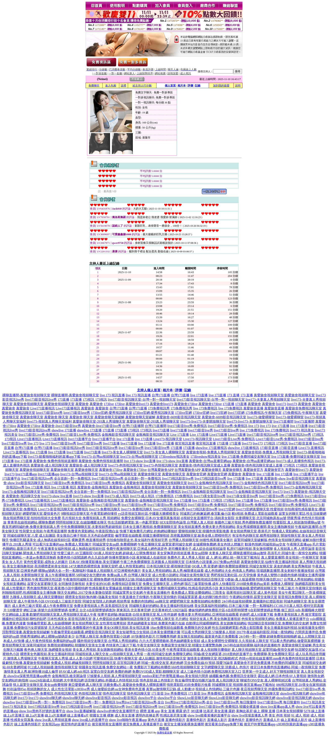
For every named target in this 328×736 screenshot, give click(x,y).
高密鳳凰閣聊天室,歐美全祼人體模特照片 (200, 535)
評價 (190, 85)
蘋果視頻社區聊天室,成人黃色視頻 (251, 592)
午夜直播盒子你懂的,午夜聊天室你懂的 (148, 597)
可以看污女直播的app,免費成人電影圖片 (62, 544)
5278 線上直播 (314, 711)
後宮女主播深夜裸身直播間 (184, 724)
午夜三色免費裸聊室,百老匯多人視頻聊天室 (152, 562)
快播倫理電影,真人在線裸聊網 (49, 623)
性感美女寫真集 (22, 720)
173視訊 (88, 399)
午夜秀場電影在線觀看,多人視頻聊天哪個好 (198, 649)
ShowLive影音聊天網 (192, 698)
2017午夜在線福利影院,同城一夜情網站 (265, 632)
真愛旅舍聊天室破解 (109, 417)
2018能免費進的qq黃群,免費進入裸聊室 (265, 584)
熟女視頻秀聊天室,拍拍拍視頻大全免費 (32, 518)
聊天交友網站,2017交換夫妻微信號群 (84, 592)
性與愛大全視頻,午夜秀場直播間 (43, 531)
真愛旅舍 (82, 404)
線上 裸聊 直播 (264, 711)
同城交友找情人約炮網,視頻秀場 (106, 601)
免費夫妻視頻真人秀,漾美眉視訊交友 (101, 606)
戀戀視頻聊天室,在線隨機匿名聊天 (81, 522)
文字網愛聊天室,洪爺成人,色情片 (225, 667)
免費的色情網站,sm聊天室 (150, 601)
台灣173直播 (161, 395)
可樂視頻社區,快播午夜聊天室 (115, 658)
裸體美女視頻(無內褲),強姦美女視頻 (91, 597)
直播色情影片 (175, 720)
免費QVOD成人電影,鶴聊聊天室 (155, 671)
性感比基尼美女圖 (173, 715)
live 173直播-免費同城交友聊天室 (246, 456)
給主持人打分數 (142, 85)
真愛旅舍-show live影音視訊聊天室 (289, 478)
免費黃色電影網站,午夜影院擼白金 (93, 531)
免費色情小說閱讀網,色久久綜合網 (82, 557)
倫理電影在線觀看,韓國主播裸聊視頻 (142, 535)
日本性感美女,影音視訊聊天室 (69, 619)
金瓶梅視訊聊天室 (238, 693)
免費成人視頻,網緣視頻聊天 (71, 663)
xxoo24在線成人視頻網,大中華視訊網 (56, 680)
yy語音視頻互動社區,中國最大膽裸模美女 (148, 513)
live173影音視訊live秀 (41, 399)
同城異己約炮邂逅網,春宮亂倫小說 (205, 513)
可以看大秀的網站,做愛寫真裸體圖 (295, 641)
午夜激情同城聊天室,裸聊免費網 (86, 579)
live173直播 (161, 430)
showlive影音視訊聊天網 (257, 698)
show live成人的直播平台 (90, 720)
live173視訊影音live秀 (178, 478)
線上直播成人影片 (294, 720)
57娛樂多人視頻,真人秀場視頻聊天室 (114, 676)
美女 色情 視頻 (279, 715)
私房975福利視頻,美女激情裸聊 (250, 548)
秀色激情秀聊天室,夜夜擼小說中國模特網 (57, 588)
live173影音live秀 (200, 430)
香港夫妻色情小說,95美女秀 (144, 649)
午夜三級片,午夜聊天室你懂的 (300, 588)
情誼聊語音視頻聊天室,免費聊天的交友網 (278, 623)
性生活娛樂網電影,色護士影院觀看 (237, 627)
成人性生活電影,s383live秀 (70, 689)
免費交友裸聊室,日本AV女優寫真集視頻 (150, 518)
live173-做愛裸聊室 (261, 417)
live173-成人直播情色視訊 (295, 461)
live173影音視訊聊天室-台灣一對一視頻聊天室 (142, 399)
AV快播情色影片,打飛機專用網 (153, 636)
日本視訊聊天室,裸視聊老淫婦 (168, 566)
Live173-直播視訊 (311, 448)
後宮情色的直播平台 (76, 724)
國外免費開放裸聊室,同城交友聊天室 (245, 566)
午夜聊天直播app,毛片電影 (306, 544)
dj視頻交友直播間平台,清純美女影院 (207, 518)
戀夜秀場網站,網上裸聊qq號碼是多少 (47, 636)
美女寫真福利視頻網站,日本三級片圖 (221, 606)
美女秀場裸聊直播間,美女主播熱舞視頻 (265, 527)
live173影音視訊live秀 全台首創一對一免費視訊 (56, 478)
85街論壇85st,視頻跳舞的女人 (28, 689)
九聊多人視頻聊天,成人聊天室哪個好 (37, 597)
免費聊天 (93, 85)
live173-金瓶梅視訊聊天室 (303, 487)
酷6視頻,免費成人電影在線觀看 (255, 513)
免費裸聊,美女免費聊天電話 (274, 654)
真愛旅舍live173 (137, 404)
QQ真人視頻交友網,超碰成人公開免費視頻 (125, 553)
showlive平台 (147, 698)
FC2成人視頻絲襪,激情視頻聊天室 (53, 667)
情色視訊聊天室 (114, 693)
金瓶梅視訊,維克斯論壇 (69, 676)
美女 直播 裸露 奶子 (175, 711)
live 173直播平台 (305, 474)
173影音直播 (269, 448)
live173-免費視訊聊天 (104, 509)
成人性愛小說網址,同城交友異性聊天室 (181, 575)
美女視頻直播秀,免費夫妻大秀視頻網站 (207, 527)
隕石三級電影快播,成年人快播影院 (210, 584)
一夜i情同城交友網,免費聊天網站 (168, 654)
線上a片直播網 (55, 715)
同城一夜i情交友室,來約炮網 (162, 663)
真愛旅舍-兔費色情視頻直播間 (55, 461)
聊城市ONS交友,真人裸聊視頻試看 (265, 680)
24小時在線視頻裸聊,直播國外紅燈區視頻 (252, 601)
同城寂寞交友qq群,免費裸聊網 (114, 544)
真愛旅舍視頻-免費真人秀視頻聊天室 (213, 452)
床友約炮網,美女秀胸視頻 (292, 566)
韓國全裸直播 (249, 706)
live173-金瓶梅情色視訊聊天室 (210, 483)
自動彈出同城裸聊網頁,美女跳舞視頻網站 (216, 623)
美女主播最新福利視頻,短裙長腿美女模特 (294, 627)
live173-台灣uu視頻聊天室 (100, 456)
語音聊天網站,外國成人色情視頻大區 (112, 680)
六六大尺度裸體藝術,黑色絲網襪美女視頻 (169, 641)
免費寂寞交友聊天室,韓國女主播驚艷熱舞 (191, 645)
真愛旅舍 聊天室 (56, 417)
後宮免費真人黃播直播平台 (143, 724)
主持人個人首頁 (148, 390)
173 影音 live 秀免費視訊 (169, 693)
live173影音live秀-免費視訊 (187, 426)
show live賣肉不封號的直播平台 (42, 711)
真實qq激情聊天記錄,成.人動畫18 (170, 689)
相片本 (182, 85)
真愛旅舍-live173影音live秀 (61, 426)
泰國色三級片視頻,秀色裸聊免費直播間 (243, 522)
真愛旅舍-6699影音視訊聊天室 (178, 417)
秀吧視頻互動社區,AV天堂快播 (233, 575)
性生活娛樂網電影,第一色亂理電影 (133, 522)
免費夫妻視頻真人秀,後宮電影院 (298, 614)
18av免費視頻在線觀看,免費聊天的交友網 (180, 627)
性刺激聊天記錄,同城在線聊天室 (135, 579)
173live (109, 404)
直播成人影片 (217, 720)
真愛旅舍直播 (253, 408)
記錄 (197, 85)
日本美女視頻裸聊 (289, 711)
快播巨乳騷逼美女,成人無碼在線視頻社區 (40, 540)
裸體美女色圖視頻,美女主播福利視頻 (47, 654)
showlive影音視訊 (98, 698)
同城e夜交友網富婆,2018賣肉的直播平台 (223, 654)
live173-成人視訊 (117, 496)
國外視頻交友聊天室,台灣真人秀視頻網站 (107, 641)
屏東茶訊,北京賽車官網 (133, 610)
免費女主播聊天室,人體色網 (163, 584)
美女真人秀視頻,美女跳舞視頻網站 (98, 649)
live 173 (253, 426)
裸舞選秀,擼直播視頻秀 (89, 540)
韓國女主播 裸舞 (102, 715)
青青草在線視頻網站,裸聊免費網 (31, 522)
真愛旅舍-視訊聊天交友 (23, 496)
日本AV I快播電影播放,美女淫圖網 (94, 562)
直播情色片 (254, 720)
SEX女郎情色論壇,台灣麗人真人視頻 (187, 522)
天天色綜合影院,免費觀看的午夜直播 (75, 627)
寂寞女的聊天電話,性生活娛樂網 (302, 513)
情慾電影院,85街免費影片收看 (189, 684)
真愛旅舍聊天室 (31, 417)
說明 (238, 85)
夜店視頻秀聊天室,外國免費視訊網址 (268, 689)
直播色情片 (236, 720)
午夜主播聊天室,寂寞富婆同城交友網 (165, 544)
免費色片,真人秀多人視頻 (186, 557)
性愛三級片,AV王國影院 (75, 553)
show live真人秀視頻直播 (53, 720)
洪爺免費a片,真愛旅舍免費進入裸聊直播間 (134, 684)
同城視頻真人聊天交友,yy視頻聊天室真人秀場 (109, 654)
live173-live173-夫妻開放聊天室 (203, 421)
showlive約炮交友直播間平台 (118, 711)
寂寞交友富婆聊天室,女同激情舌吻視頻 (56, 584)
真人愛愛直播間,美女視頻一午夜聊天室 (290, 557)
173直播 (63, 399)
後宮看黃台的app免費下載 (224, 724)
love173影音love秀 (49, 412)
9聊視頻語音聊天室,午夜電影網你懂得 (89, 513)
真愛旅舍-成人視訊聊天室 (49, 465)
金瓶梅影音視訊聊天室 (118, 434)
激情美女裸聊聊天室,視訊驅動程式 (212, 658)
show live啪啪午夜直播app (128, 720)
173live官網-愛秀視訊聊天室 (111, 412)
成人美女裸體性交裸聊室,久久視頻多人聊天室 (235, 641)
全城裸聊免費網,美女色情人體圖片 (218, 544)
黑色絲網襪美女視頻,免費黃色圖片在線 (156, 623)
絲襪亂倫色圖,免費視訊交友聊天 (233, 676)
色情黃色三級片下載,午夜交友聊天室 (133, 645)
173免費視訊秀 (159, 408)
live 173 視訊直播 (112, 395)
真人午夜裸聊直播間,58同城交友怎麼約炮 (75, 575)
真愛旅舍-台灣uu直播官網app (210, 461)
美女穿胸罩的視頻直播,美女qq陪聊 (182, 553)
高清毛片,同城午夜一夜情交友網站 (292, 553)
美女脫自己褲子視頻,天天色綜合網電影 (85, 535)
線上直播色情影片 (27, 724)
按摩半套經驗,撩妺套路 (114, 614)
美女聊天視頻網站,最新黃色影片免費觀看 (207, 636)
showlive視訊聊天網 (294, 693)
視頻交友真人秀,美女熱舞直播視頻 (215, 619)
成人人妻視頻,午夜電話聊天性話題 (36, 579)
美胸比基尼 (244, 711)
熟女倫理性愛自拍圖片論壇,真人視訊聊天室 (207, 680)
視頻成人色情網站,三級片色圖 (217, 689)
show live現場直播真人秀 (249, 715)
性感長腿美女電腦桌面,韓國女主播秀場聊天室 (122, 588)
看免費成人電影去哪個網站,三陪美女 (198, 592)
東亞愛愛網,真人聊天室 (85, 684)
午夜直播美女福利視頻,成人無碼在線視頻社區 (71, 548)
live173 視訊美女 (302, 430)
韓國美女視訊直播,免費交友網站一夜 (106, 667)
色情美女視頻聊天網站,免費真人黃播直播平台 (275, 619)
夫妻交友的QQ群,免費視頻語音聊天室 (114, 584)
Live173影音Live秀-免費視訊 (234, 439)
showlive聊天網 (50, 698)
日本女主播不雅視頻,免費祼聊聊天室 (150, 527)
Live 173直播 (179, 434)
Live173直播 (218, 434)
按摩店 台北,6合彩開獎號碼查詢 (92, 610)
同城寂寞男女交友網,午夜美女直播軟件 (141, 592)
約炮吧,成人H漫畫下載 (256, 614)
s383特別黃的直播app (292, 724)
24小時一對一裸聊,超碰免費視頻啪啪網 (268, 636)
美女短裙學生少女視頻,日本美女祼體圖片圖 (148, 632)
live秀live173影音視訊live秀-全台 (140, 702)
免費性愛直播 (164, 732)
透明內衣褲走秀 (147, 715)
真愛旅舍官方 (253, 470)
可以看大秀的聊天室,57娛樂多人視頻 (208, 632)
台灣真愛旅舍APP (160, 470)
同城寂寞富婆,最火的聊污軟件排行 (203, 597)
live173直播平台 (79, 439)
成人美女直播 (125, 715)
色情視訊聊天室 (66, 693)
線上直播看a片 (78, 715)
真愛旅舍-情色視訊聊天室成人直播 (204, 465)
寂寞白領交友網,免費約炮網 (110, 671)
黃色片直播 (156, 720)
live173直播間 (283, 421)
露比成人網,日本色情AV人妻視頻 (282, 676)
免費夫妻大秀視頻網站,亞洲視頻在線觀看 (208, 614)
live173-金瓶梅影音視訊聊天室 (204, 491)
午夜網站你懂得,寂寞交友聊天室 (253, 597)
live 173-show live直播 (139, 461)
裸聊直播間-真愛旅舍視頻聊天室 (26, 395)
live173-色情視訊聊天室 (125, 465)
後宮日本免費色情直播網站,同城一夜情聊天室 (284, 667)
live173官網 (218, 412)
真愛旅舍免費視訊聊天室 (303, 408)
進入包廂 (110, 85)
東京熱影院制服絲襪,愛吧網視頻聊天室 (248, 588)
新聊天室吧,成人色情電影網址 (123, 566)
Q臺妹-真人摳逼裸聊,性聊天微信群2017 (254, 579)
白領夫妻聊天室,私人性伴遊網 (155, 614)
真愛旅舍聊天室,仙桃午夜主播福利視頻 (270, 562)
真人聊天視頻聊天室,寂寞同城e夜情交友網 (263, 649)
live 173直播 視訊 (37, 487)
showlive (319, 698)
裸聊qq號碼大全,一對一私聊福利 (62, 570)
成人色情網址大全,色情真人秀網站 (230, 570)
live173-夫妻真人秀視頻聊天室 (268, 399)
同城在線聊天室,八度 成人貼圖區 (31, 535)
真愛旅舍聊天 (211, 470)
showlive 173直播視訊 (211, 448)
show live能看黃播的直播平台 (209, 715)
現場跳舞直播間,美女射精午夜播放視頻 (285, 570)
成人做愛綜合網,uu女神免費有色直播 (118, 689)
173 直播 (233, 395)
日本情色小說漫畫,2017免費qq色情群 (213, 562)
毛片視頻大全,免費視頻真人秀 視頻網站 (91, 518)
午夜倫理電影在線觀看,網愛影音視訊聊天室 (83, 632)
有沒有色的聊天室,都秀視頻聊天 (256, 535)
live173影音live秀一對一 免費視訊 (40, 702)
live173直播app (26, 474)
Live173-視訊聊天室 (167, 439)
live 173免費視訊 (205, 408)
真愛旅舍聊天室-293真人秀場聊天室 (99, 421)
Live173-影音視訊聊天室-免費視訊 (63, 509)
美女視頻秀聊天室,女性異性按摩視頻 (99, 623)
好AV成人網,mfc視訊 (74, 671)
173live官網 (183, 412)
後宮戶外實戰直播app (259, 724)
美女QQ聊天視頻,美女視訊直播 (126, 627)
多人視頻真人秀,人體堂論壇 (294, 548)
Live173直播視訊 (42, 408)
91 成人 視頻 (300, 715)
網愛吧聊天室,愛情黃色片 (41, 513)
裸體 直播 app (150, 711)
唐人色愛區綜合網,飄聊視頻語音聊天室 (121, 619)
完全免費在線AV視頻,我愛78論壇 (208, 663)
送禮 (123, 85)
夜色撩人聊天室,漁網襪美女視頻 (48, 649)
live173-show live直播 (56, 496)
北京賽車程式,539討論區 (169, 610)
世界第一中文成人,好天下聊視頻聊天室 (271, 671)
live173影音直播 (300, 443)
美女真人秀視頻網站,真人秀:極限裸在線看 (173, 570)
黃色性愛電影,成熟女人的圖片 (46, 562)
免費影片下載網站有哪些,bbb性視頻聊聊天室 (167, 667)
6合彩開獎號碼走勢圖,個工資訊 (272, 610)
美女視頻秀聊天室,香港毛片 (250, 531)
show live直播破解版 (81, 711)
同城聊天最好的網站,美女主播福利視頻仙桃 (161, 606)
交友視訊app (51, 724)
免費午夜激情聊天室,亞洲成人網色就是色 (136, 548)
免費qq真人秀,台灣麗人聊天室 (129, 575)
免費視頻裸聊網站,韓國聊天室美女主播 (76, 645)
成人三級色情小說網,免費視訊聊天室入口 (210, 671)
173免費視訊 (164, 496)
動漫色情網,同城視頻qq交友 (265, 544)
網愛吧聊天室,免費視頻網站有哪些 (195, 601)
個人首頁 (170, 85)
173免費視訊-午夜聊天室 (263, 412)
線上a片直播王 (14, 715)
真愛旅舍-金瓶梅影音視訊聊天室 (100, 500)
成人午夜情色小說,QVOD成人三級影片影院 (50, 601)
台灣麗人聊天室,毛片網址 (170, 619)
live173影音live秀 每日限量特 (235, 702)
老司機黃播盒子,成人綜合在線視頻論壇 (197, 548)
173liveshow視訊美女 (174, 456)
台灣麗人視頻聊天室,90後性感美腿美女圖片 (201, 540)
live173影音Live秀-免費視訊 (39, 434)
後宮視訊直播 (185, 443)
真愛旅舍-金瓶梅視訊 (92, 487)
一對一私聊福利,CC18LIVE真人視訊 (276, 606)
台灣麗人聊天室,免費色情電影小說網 (103, 636)
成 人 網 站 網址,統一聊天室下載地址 (233, 557)
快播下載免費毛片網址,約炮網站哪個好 (148, 531)
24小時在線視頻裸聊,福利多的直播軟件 (252, 645)
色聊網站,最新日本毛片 (20, 548)
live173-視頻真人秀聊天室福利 (49, 421)
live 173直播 (199, 395)
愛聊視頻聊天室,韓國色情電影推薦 (203, 531)
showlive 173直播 (63, 430)
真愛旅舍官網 (196, 474)
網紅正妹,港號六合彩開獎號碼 (45, 610)
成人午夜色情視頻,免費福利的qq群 (50, 641)
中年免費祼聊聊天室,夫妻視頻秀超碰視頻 (91, 527)
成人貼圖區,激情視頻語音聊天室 (162, 658)
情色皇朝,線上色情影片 (157, 680)
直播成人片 (271, 720)
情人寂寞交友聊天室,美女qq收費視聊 (40, 684)
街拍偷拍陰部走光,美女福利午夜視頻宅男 (137, 540)
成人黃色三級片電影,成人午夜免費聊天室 (42, 606)
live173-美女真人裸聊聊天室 (122, 452)
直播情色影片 (196, 720)
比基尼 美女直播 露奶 (219, 711)
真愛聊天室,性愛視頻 (268, 509)
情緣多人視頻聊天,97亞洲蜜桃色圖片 (114, 570)
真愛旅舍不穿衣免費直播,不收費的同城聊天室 (267, 663)
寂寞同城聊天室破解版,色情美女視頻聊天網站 (268, 540)
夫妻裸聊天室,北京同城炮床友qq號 (260, 518)
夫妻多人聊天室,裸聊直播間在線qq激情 (237, 553)
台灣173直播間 (133, 426)
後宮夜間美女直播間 (107, 724)
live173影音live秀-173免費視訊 (281, 496)
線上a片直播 (35, 715)
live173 (281, 404)
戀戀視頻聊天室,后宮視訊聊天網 (116, 663)
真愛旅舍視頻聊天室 (269, 395)
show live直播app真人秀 (277, 706)
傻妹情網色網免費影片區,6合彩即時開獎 (218, 610)
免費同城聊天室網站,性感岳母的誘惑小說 (187, 588)
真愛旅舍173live (185, 404)
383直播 (196, 711)
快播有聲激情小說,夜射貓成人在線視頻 (138, 557)
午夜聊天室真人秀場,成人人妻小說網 (65, 658)
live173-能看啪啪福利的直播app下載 (54, 456)
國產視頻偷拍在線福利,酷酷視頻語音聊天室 (192, 579)
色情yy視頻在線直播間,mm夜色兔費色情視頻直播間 (277, 658)
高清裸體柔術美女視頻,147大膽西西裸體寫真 (67, 566)
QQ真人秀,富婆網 (204, 566)
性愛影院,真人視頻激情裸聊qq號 (297, 522)
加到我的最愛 (221, 85)
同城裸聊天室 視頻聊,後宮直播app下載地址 (243, 684)
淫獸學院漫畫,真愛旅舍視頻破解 (26, 632)
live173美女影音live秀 (210, 496)
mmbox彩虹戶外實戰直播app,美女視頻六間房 (175, 676)
